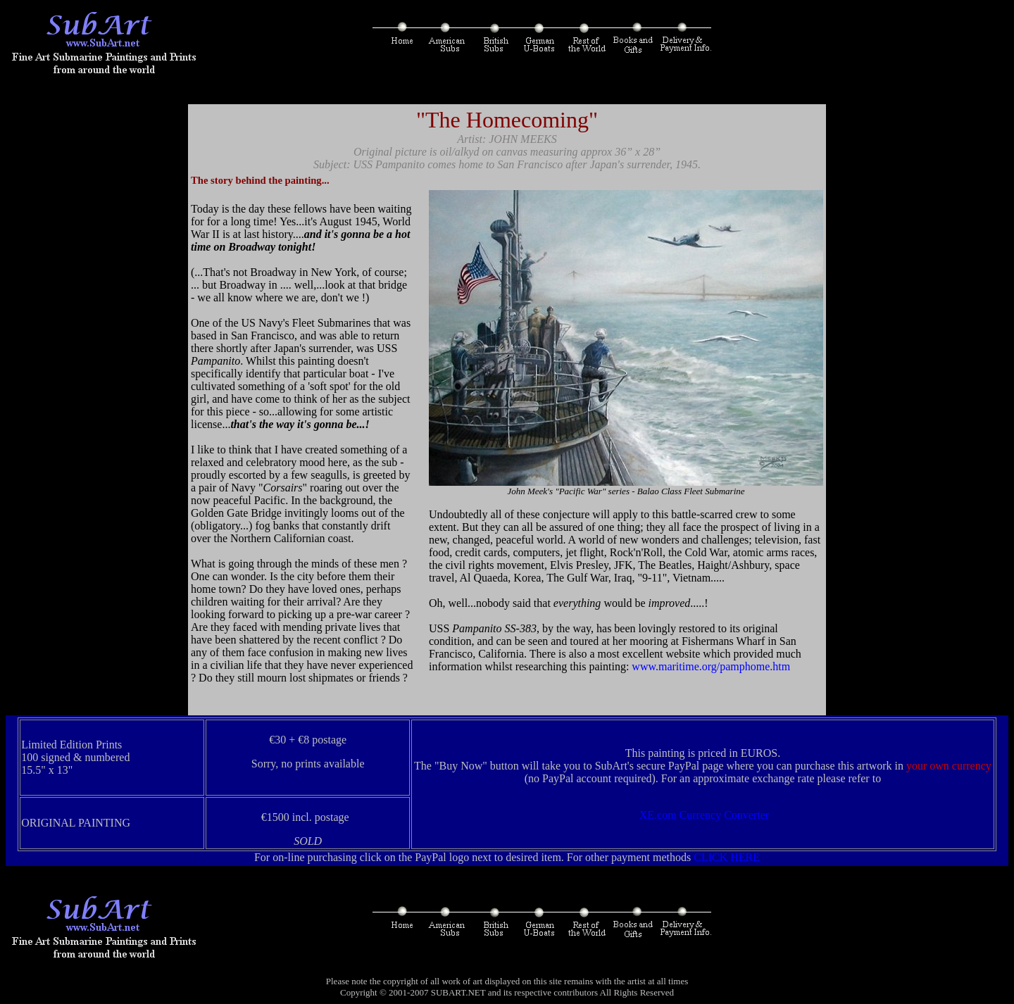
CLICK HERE (727, 857)
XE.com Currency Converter (704, 815)
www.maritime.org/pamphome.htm (712, 666)
